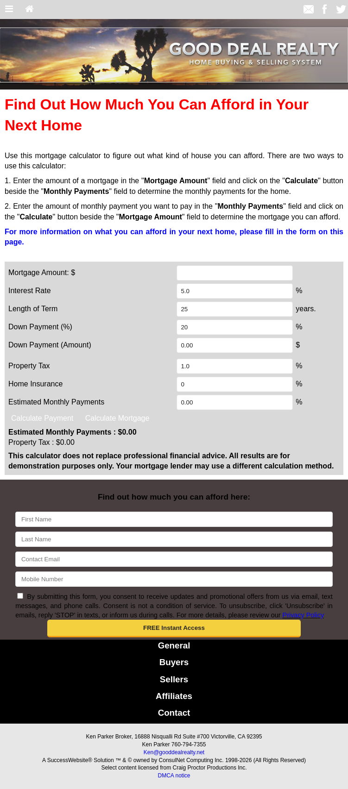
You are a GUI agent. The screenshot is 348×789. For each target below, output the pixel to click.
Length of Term (32, 309)
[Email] (173, 559)
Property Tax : (41, 442)
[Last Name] (173, 539)
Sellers (174, 679)
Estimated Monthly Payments (56, 402)
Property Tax (29, 366)
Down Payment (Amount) (49, 345)
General (174, 645)
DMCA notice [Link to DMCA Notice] (174, 775)
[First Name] (173, 519)
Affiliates (174, 696)
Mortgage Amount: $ (41, 272)
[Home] (29, 9)
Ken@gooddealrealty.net (174, 752)
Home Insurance (35, 384)
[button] (174, 628)
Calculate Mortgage (117, 418)
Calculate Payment (42, 418)
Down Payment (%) (40, 327)
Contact (174, 713)
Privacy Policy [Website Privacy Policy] (303, 615)
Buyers (174, 662)
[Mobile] (173, 579)
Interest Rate (29, 291)
